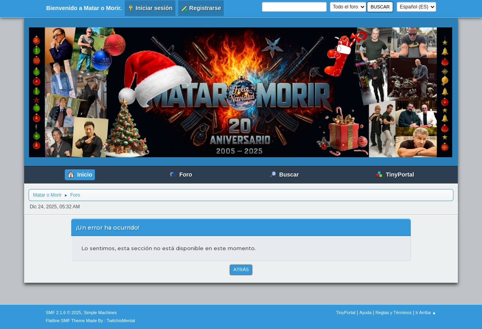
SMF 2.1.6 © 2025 (63, 312)
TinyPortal (345, 312)
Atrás (241, 269)
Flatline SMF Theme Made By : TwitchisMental (90, 320)
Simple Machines (100, 312)
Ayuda (365, 312)
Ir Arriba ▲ (426, 312)
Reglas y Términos (393, 312)
